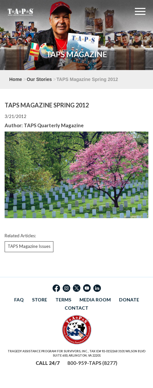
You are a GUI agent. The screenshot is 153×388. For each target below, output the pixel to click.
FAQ (19, 299)
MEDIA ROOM (95, 299)
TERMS (63, 299)
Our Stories (39, 79)
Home (15, 79)
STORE (39, 299)
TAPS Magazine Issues (29, 246)
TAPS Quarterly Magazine (54, 125)
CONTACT (76, 308)
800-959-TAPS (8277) (92, 363)
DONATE (129, 299)
